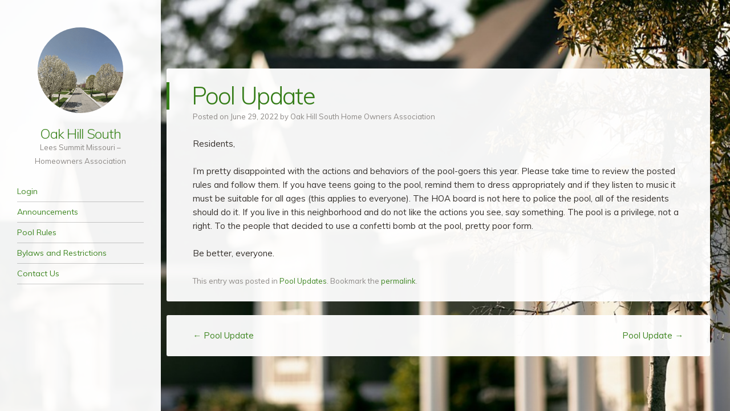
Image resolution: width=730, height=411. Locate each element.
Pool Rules (36, 232)
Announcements (47, 212)
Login (27, 191)
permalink (398, 280)
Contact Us (38, 273)
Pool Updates (303, 280)
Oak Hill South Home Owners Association (362, 116)
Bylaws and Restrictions (62, 253)
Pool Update (223, 335)
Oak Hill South (80, 133)
